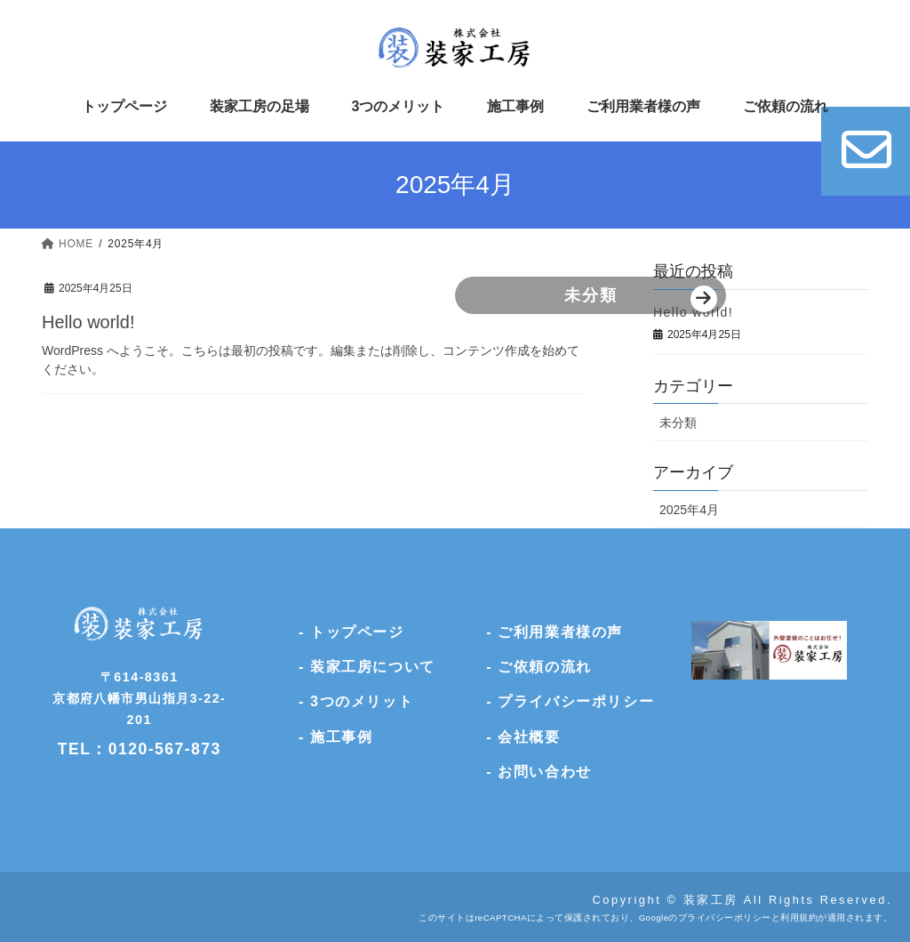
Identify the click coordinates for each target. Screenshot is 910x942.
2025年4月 (689, 510)
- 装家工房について (367, 666)
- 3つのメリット (356, 701)
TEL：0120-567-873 (139, 749)
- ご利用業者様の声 (554, 632)
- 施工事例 (335, 737)
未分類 (407, 294)
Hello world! (88, 322)
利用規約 (799, 917)
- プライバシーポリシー (570, 701)
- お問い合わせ (539, 771)
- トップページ (351, 632)
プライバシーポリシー (724, 917)
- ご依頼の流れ (539, 666)
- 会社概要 (523, 737)
